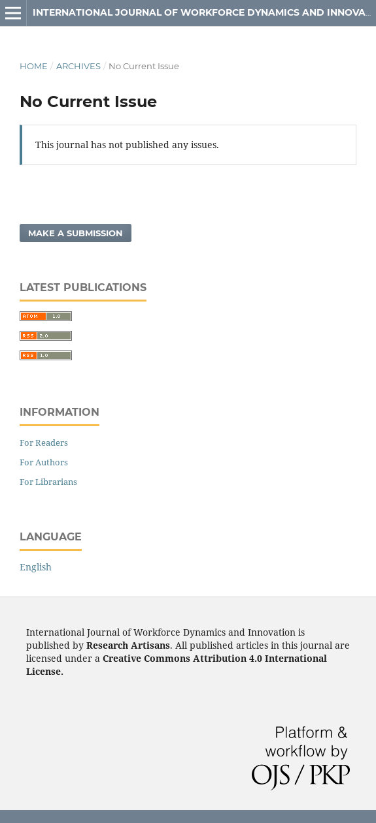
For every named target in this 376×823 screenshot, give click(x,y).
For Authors (44, 462)
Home (34, 66)
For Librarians (48, 482)
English (36, 567)
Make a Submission (75, 233)
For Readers (44, 442)
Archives (78, 66)
